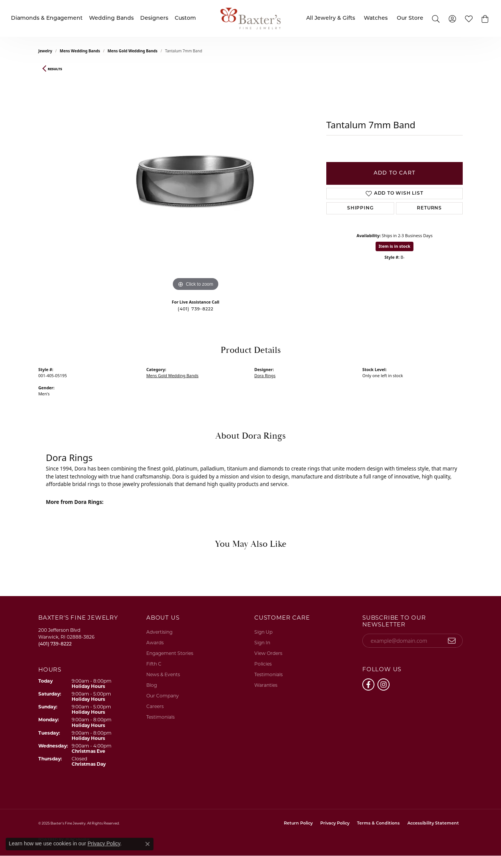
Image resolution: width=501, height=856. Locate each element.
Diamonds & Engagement (47, 18)
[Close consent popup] (147, 844)
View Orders (268, 653)
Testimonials (160, 717)
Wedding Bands (111, 18)
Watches (376, 18)
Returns (429, 208)
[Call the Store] (55, 644)
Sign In (262, 642)
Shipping (360, 208)
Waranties (265, 685)
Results (55, 69)
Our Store (410, 18)
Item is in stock (394, 246)
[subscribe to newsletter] (452, 641)
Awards (155, 642)
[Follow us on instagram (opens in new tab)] (383, 684)
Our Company (162, 696)
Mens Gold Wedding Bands (133, 51)
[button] (485, 18)
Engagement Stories (169, 653)
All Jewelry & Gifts (330, 18)
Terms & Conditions (378, 823)
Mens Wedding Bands (80, 51)
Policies (263, 664)
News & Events (163, 674)
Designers (154, 18)
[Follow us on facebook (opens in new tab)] (368, 684)
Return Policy (298, 823)
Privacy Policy (334, 823)
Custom (185, 18)
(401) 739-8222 (196, 309)
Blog (151, 685)
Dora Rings (265, 375)
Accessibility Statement (433, 823)
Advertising (159, 632)
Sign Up (263, 632)
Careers (155, 706)
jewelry (45, 51)
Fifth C (153, 664)
